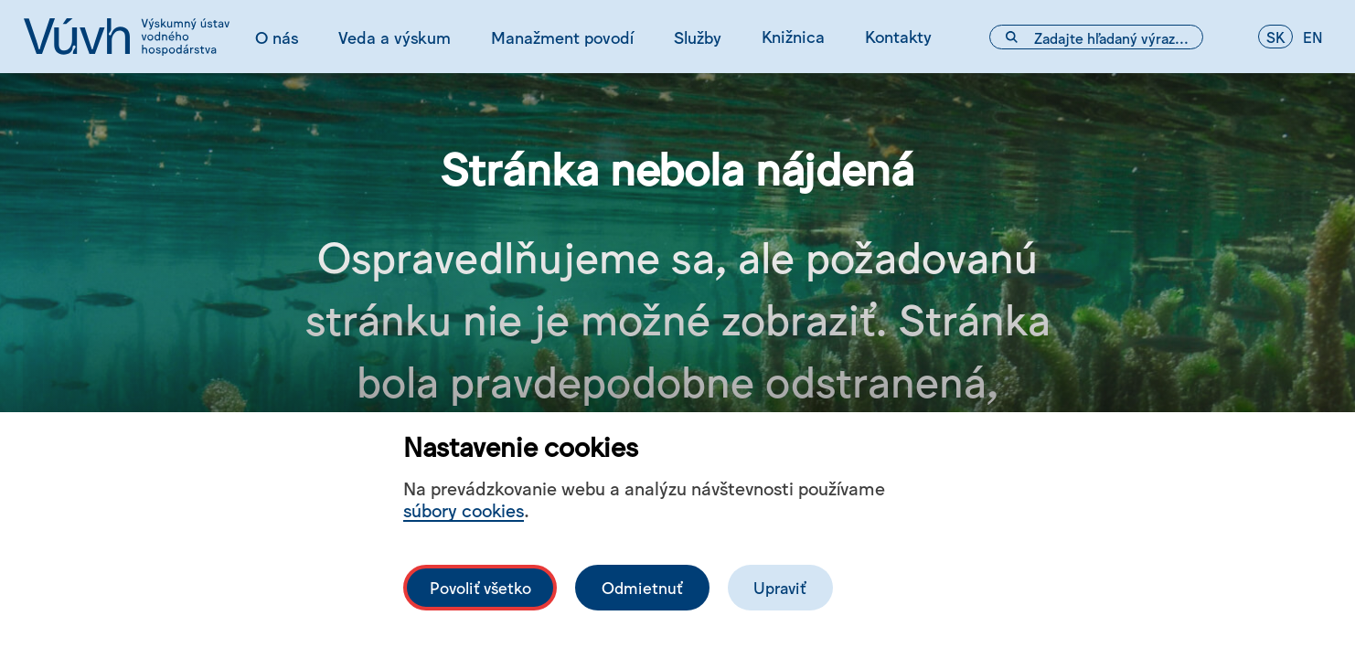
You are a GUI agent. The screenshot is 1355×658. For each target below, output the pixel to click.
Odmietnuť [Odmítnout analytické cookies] (642, 587)
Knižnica (793, 36)
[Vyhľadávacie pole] (1096, 37)
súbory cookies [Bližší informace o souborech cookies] (463, 509)
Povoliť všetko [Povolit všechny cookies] (480, 587)
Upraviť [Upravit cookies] (779, 587)
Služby (697, 37)
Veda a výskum (394, 37)
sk (1275, 36)
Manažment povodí (562, 37)
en (1313, 36)
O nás (276, 37)
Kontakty (898, 36)
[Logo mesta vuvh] (126, 36)
